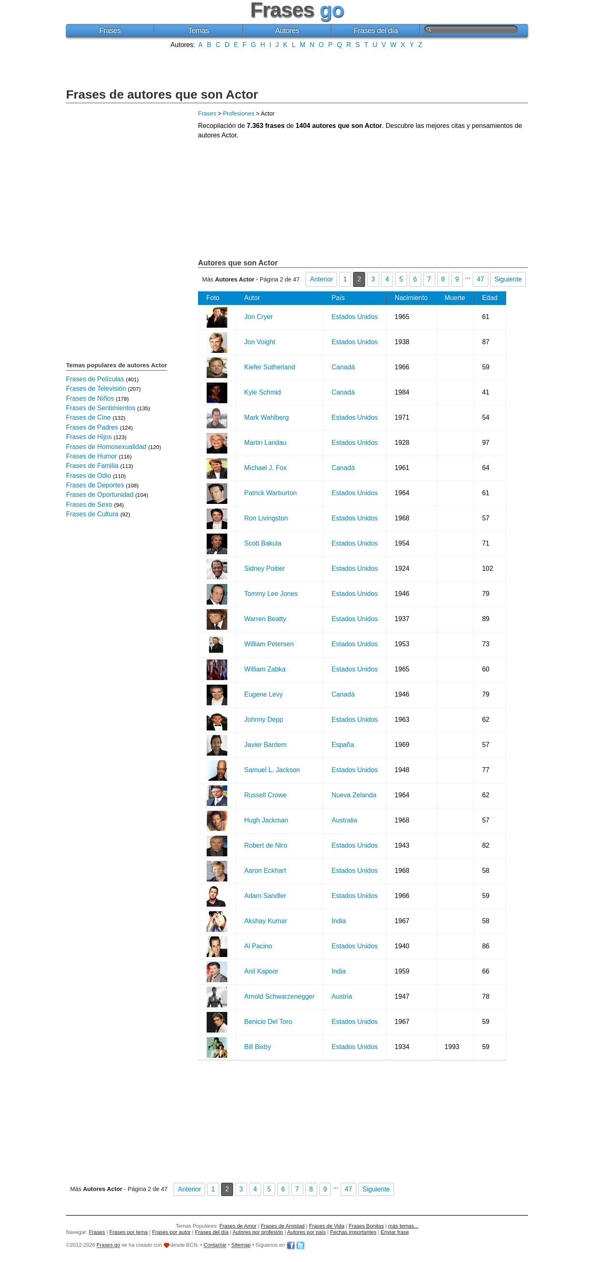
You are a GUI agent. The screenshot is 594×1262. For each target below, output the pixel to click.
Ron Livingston (266, 518)
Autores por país (306, 1232)
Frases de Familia (92, 465)
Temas (198, 30)
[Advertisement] (297, 67)
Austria (342, 996)
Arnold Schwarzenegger (279, 996)
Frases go (108, 1245)
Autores (287, 30)
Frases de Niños (90, 398)
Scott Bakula (262, 543)
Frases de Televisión (96, 388)
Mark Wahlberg (266, 417)
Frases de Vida (326, 1226)
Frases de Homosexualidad (106, 446)
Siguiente (508, 279)
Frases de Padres (92, 427)
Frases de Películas (95, 379)
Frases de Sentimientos (100, 407)
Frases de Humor (91, 456)
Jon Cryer (258, 316)
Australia (344, 820)
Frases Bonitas (366, 1226)
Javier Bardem (265, 744)
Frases (109, 30)
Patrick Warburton (270, 492)
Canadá (343, 367)
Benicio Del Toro (268, 1021)
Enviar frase (395, 1232)
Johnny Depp (263, 719)
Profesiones (238, 113)
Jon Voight (259, 341)
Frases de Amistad (283, 1226)
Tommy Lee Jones (271, 593)
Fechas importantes (353, 1232)
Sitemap (241, 1245)
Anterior (321, 279)
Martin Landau (265, 442)
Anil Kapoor (261, 971)
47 (480, 279)
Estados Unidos (355, 316)
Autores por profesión (258, 1232)
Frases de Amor (238, 1226)
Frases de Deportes (95, 485)
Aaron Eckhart (265, 870)
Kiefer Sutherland (269, 367)
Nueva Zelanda (354, 795)
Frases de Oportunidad (100, 494)
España (343, 744)
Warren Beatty (265, 618)
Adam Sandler (265, 895)
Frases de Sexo (89, 504)
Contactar (215, 1245)
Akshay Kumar (265, 920)
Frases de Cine (88, 417)
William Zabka (264, 669)
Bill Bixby (257, 1046)
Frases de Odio (88, 475)
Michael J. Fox (265, 467)
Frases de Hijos (89, 436)
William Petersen (269, 644)
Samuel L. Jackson (272, 769)
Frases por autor (171, 1232)
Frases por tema (128, 1232)
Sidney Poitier (264, 568)
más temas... (403, 1226)
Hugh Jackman (266, 820)
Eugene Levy (263, 694)
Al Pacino (258, 946)
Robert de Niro (265, 845)
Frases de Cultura (92, 514)
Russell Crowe (265, 795)
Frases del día (376, 30)
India (339, 920)
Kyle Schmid (262, 392)
